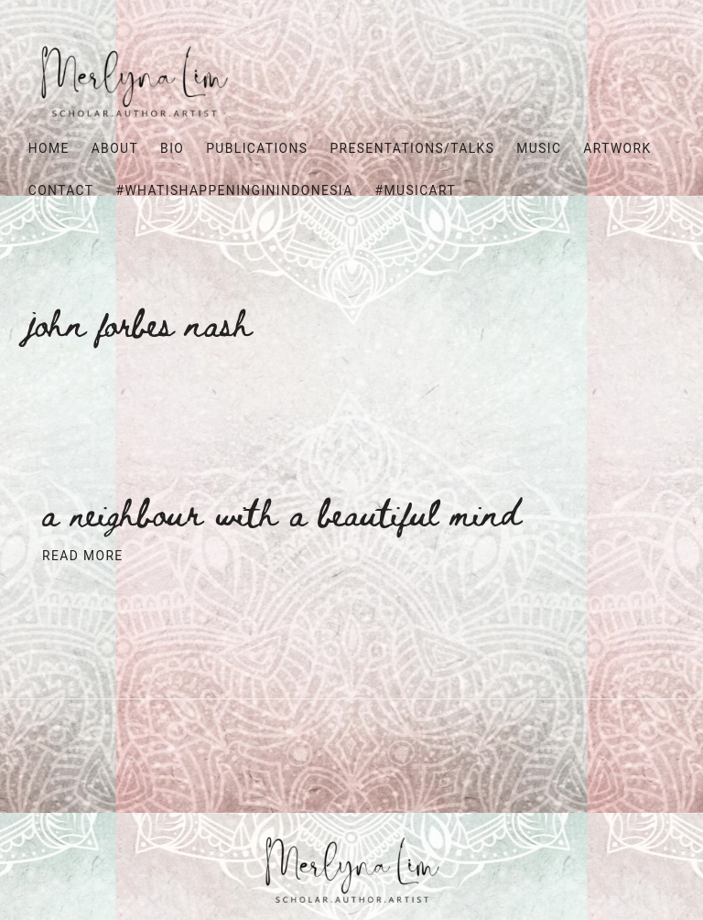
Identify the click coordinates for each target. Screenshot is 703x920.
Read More (83, 556)
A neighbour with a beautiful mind (282, 512)
